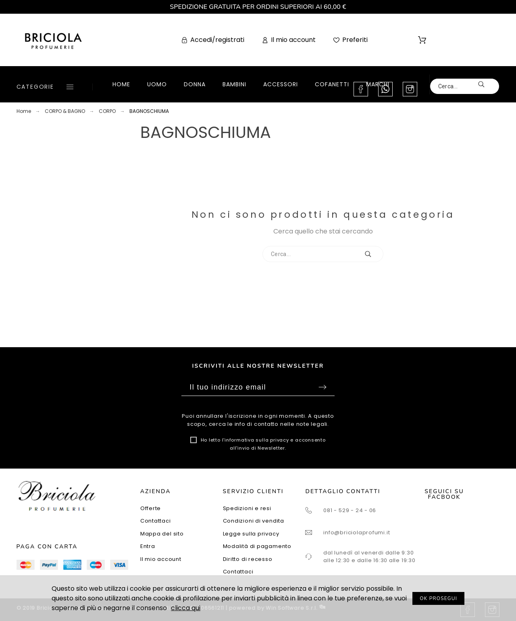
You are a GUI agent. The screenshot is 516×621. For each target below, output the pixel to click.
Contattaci (155, 521)
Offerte (150, 508)
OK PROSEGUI (438, 598)
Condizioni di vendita (253, 521)
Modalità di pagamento (257, 546)
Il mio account (160, 559)
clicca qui (185, 608)
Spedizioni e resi (247, 508)
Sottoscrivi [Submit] (322, 387)
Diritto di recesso (248, 559)
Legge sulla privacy (251, 534)
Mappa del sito (162, 534)
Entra (147, 546)
